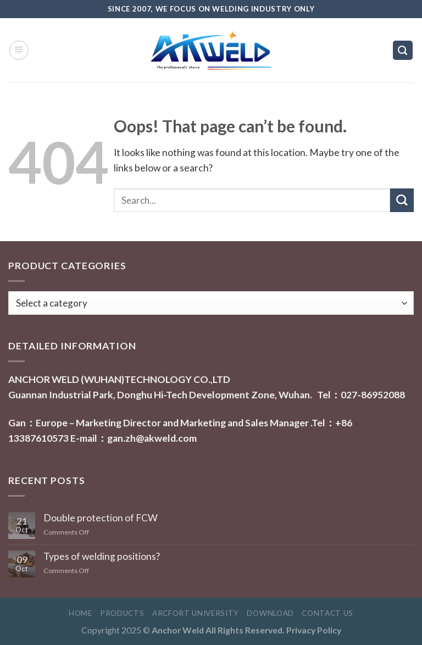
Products (122, 613)
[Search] (403, 50)
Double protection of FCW (100, 518)
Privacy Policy (313, 630)
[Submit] (402, 200)
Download (270, 613)
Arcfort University (195, 613)
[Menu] (19, 50)
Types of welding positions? (101, 556)
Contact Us (327, 613)
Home (80, 613)
